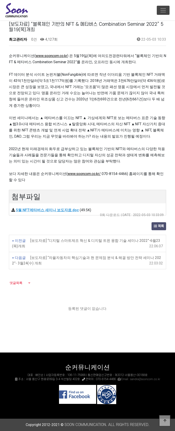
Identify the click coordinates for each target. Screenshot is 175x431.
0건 (33, 39)
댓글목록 (15, 283)
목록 (159, 226)
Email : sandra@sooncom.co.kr (140, 379)
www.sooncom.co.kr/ (84, 174)
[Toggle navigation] (163, 10)
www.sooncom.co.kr (51, 56)
